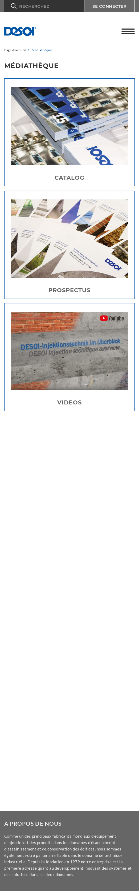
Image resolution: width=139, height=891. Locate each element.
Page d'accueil (15, 50)
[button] (44, 6)
